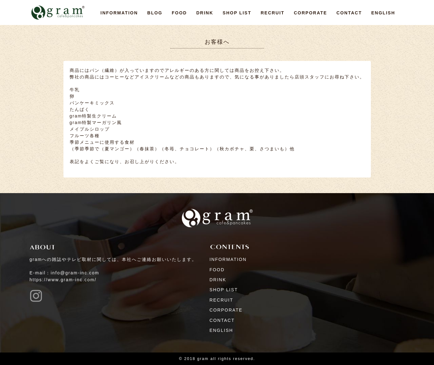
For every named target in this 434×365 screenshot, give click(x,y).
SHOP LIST (237, 12)
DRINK (204, 12)
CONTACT (349, 12)
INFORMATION (119, 12)
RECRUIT (272, 12)
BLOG (154, 12)
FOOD (179, 12)
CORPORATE (310, 12)
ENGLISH (383, 12)
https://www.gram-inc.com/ (63, 279)
